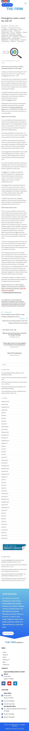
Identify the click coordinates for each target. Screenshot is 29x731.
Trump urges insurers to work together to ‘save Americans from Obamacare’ (14, 344)
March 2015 (4, 524)
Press (4, 657)
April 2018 (3, 421)
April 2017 (3, 454)
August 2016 (4, 477)
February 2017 (4, 460)
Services (6, 659)
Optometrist (4, 40)
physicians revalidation (10, 306)
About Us (5, 655)
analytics (9, 100)
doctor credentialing (16, 300)
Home (4, 652)
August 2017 (4, 443)
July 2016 (3, 479)
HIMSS (5, 172)
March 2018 (4, 424)
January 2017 (4, 463)
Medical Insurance (6, 37)
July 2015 (3, 513)
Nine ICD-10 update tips (14, 353)
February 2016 (4, 493)
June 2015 (3, 516)
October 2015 (4, 504)
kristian (5, 26)
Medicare (15, 37)
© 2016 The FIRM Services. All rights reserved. (14, 725)
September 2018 (5, 407)
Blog (4, 28)
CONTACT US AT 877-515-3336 (14, 729)
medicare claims (5, 38)
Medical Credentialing (16, 35)
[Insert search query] (14, 364)
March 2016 (4, 490)
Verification (21, 41)
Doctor (20, 29)
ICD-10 (12, 32)
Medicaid (18, 32)
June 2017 (3, 449)
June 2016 (3, 482)
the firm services (20, 306)
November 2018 (5, 401)
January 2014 (4, 530)
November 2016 (5, 468)
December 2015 (5, 499)
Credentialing (12, 29)
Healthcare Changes (6, 31)
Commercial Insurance (14, 28)
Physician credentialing (14, 304)
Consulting (4, 29)
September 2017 (5, 440)
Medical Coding (11, 34)
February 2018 (4, 426)
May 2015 (3, 518)
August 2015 (4, 510)
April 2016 (3, 488)
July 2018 (3, 412)
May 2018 (3, 418)
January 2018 (4, 429)
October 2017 (4, 438)
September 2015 (5, 507)
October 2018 (4, 404)
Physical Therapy (14, 40)
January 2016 (4, 496)
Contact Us (6, 664)
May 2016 (3, 485)
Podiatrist (13, 41)
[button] (25, 3)
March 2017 (4, 457)
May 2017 (3, 451)
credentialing (7, 300)
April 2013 (3, 532)
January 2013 (4, 538)
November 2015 (5, 502)
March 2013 (4, 535)
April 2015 (3, 521)
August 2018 (4, 410)
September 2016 (5, 474)
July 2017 (3, 446)
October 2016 (4, 471)
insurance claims (14, 301)
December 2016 (5, 465)
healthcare (4, 301)
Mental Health (16, 38)
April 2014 (3, 527)
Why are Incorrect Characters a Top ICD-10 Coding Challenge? (14, 334)
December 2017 (5, 432)
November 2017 (5, 435)
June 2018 (3, 415)
